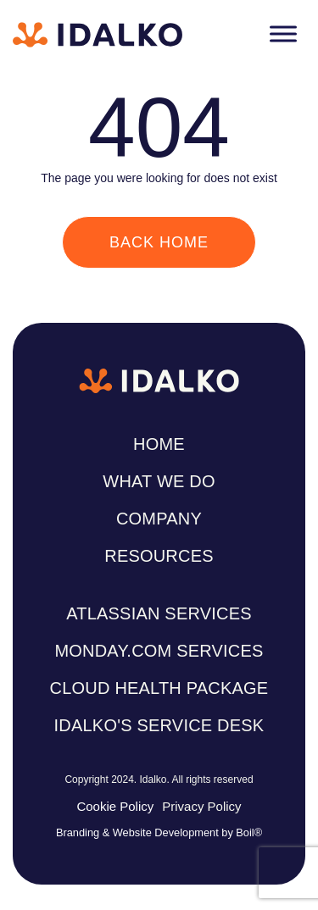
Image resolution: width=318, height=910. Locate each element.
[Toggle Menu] (283, 33)
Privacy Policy (201, 806)
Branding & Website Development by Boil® (159, 832)
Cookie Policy (114, 806)
